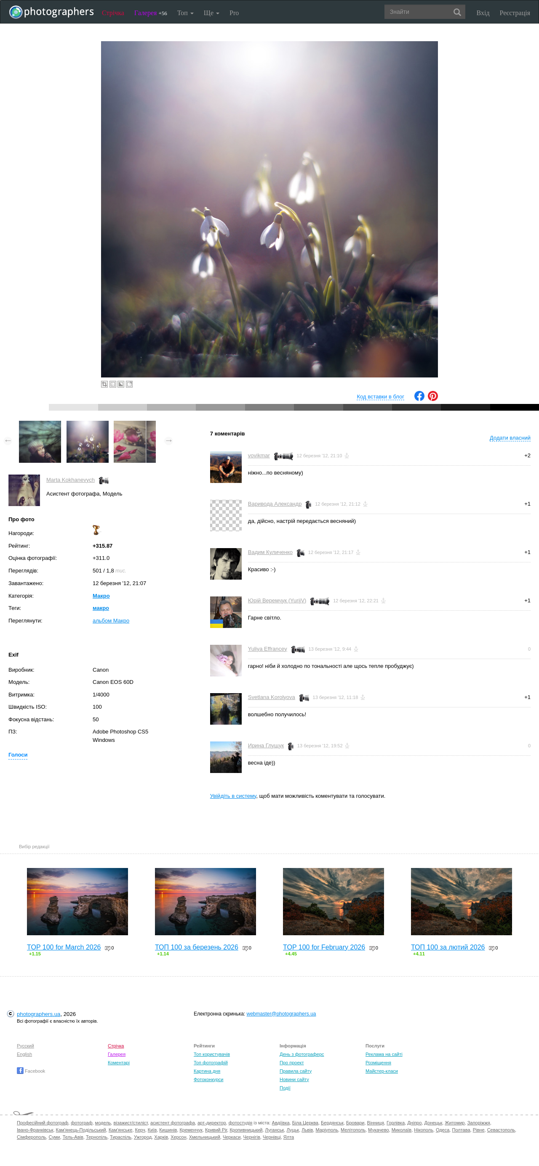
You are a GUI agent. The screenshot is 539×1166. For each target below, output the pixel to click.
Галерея (150, 12)
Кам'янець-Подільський (81, 1129)
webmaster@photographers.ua (281, 1014)
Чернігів (251, 1137)
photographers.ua (38, 1014)
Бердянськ (332, 1122)
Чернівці (272, 1137)
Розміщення (378, 1062)
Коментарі (119, 1062)
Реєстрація (515, 12)
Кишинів (168, 1129)
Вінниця (375, 1122)
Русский (25, 1045)
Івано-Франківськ (35, 1129)
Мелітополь (353, 1129)
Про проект (292, 1062)
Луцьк (292, 1129)
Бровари (355, 1122)
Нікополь (423, 1129)
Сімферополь (31, 1137)
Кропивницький (245, 1129)
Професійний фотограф (42, 1122)
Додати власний (510, 438)
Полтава (461, 1129)
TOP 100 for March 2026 (64, 947)
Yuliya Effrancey (267, 649)
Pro (234, 12)
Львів (307, 1129)
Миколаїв (402, 1129)
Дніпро (414, 1122)
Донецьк (433, 1122)
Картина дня (207, 1071)
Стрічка (113, 12)
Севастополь (501, 1129)
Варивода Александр (275, 504)
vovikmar (259, 455)
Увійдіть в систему (233, 796)
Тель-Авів (73, 1137)
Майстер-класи (382, 1071)
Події (285, 1087)
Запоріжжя (478, 1122)
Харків (161, 1137)
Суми (54, 1137)
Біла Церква (305, 1122)
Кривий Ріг (216, 1129)
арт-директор (211, 1122)
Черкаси (231, 1137)
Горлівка (396, 1122)
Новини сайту (294, 1079)
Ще (211, 12)
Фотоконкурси (208, 1079)
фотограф (81, 1122)
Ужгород (143, 1137)
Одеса (442, 1129)
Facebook (31, 1071)
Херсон (178, 1137)
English (24, 1054)
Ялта (288, 1137)
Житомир (454, 1122)
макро (101, 608)
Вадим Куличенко (270, 552)
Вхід (483, 12)
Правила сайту (296, 1071)
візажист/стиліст (130, 1122)
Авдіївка (281, 1122)
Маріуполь (326, 1129)
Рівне (479, 1129)
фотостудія (241, 1122)
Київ (152, 1129)
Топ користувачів (212, 1054)
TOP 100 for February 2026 (324, 947)
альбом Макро (111, 620)
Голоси (17, 755)
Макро (101, 596)
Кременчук (190, 1129)
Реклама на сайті (384, 1054)
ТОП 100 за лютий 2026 (448, 947)
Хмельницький (204, 1137)
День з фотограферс (302, 1054)
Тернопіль (96, 1137)
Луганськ (274, 1129)
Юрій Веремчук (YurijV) (277, 600)
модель (103, 1122)
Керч (140, 1129)
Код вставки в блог (380, 396)
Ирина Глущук (266, 745)
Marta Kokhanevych (70, 480)
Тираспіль (120, 1137)
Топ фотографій (211, 1062)
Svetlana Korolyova (271, 697)
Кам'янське (121, 1129)
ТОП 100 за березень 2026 (196, 947)
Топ (185, 12)
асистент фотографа (172, 1122)
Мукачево (378, 1129)
